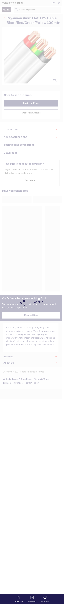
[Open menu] (19, 599)
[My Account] (45, 599)
